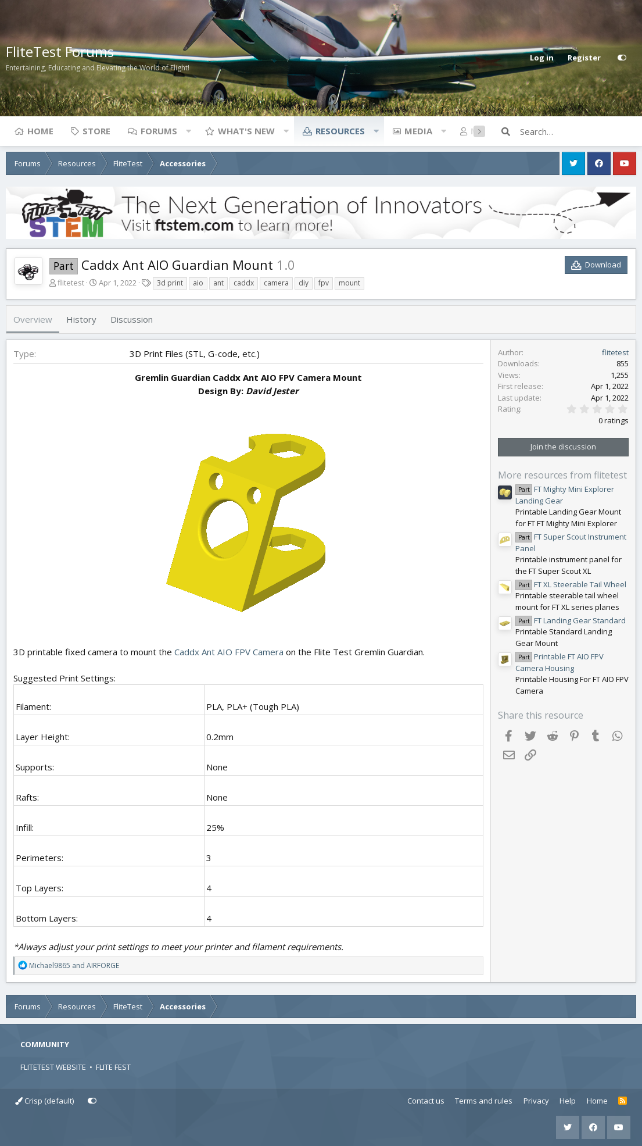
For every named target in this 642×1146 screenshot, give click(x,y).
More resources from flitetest (562, 475)
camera (276, 283)
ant (218, 283)
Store (96, 131)
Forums (159, 131)
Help (567, 1100)
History (81, 319)
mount (349, 283)
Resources (340, 131)
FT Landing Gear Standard (570, 620)
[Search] (578, 131)
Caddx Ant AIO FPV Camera (229, 652)
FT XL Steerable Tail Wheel (570, 584)
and (74, 965)
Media (418, 131)
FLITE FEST (113, 1067)
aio (198, 283)
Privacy (536, 1100)
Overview (32, 319)
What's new (246, 131)
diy (304, 283)
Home (40, 131)
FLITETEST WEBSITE (53, 1067)
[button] (188, 130)
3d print (170, 283)
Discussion (131, 319)
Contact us (425, 1100)
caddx (244, 283)
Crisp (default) (44, 1100)
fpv (323, 283)
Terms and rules (483, 1100)
